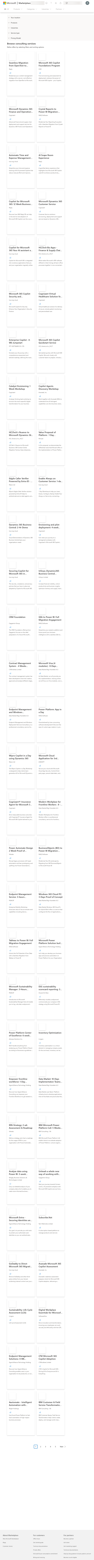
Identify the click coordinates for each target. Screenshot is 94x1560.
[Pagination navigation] (50, 1448)
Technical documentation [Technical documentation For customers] (40, 1546)
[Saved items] (56, 3)
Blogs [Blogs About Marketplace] (4, 1542)
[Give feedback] (46, 3)
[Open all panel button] (6, 9)
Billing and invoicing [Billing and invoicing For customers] (39, 1557)
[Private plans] (60, 3)
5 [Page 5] (55, 1446)
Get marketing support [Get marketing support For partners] (70, 1546)
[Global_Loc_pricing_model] (8, 38)
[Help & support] (51, 3)
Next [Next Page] (61, 1446)
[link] (21, 74)
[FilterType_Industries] (8, 27)
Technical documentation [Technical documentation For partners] (71, 1550)
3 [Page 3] (45, 1446)
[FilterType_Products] (8, 22)
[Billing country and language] (72, 3)
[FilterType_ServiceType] (8, 32)
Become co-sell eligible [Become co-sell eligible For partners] (70, 1557)
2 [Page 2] (40, 1446)
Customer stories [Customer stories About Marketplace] (8, 1546)
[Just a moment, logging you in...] (87, 3)
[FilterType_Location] (8, 17)
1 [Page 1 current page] (35, 1446)
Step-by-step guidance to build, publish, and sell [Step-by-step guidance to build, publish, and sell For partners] (77, 1554)
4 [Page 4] (50, 1446)
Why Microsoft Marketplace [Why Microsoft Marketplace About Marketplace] (11, 1539)
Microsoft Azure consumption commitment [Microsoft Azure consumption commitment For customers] (45, 1554)
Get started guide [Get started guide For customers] (38, 1542)
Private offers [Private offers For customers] (37, 1550)
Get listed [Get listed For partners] (66, 1542)
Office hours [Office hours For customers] (36, 1539)
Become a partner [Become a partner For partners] (69, 1539)
